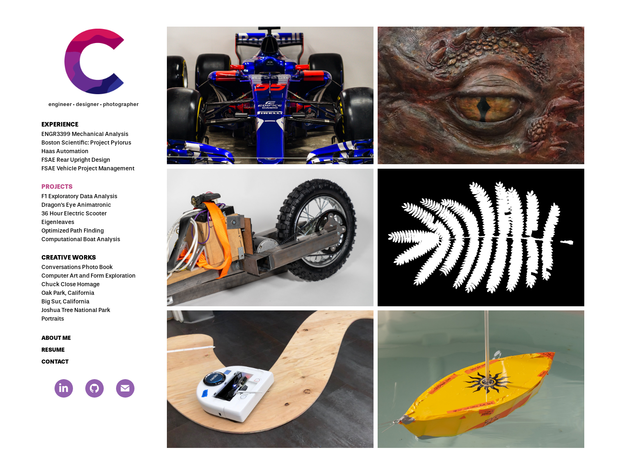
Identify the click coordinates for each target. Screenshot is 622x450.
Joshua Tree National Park (75, 310)
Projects (57, 186)
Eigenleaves (57, 222)
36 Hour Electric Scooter (74, 213)
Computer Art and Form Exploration (88, 275)
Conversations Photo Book (77, 267)
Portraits (52, 318)
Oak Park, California (67, 292)
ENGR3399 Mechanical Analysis (84, 134)
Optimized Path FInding (72, 230)
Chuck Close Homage (70, 284)
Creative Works (68, 257)
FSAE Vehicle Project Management (87, 168)
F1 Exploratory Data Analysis (79, 196)
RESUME (53, 349)
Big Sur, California (65, 301)
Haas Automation (65, 151)
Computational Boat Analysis (80, 239)
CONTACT (54, 361)
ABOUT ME (56, 338)
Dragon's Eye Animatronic (76, 204)
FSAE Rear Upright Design (75, 159)
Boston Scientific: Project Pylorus (86, 142)
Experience (59, 124)
